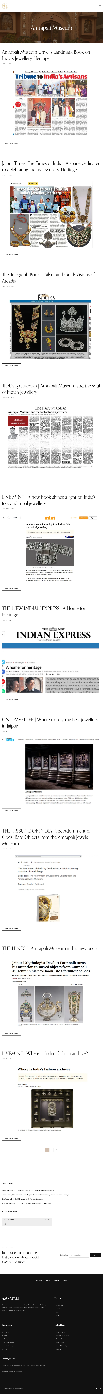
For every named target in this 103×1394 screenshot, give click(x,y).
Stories (48, 1280)
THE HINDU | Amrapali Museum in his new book (50, 948)
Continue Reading (11, 143)
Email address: (64, 1255)
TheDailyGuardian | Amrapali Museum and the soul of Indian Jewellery (27, 1203)
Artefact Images (10, 1346)
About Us (39, 1280)
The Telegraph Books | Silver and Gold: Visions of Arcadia (22, 1199)
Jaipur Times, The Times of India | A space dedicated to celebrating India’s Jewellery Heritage (35, 1195)
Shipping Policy (60, 1332)
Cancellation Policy (61, 1346)
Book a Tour (59, 1305)
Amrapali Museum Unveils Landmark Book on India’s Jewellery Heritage (28, 1190)
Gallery (56, 1280)
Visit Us (58, 1315)
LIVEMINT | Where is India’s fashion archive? (45, 1053)
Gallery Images (10, 1342)
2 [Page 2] (51, 1150)
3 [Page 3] (56, 1150)
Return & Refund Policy (62, 1335)
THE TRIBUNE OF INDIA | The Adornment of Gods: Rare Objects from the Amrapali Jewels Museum (46, 837)
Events (65, 1280)
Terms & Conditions (61, 1339)
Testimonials (59, 1309)
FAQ (57, 1312)
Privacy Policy (60, 1342)
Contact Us (59, 1349)
